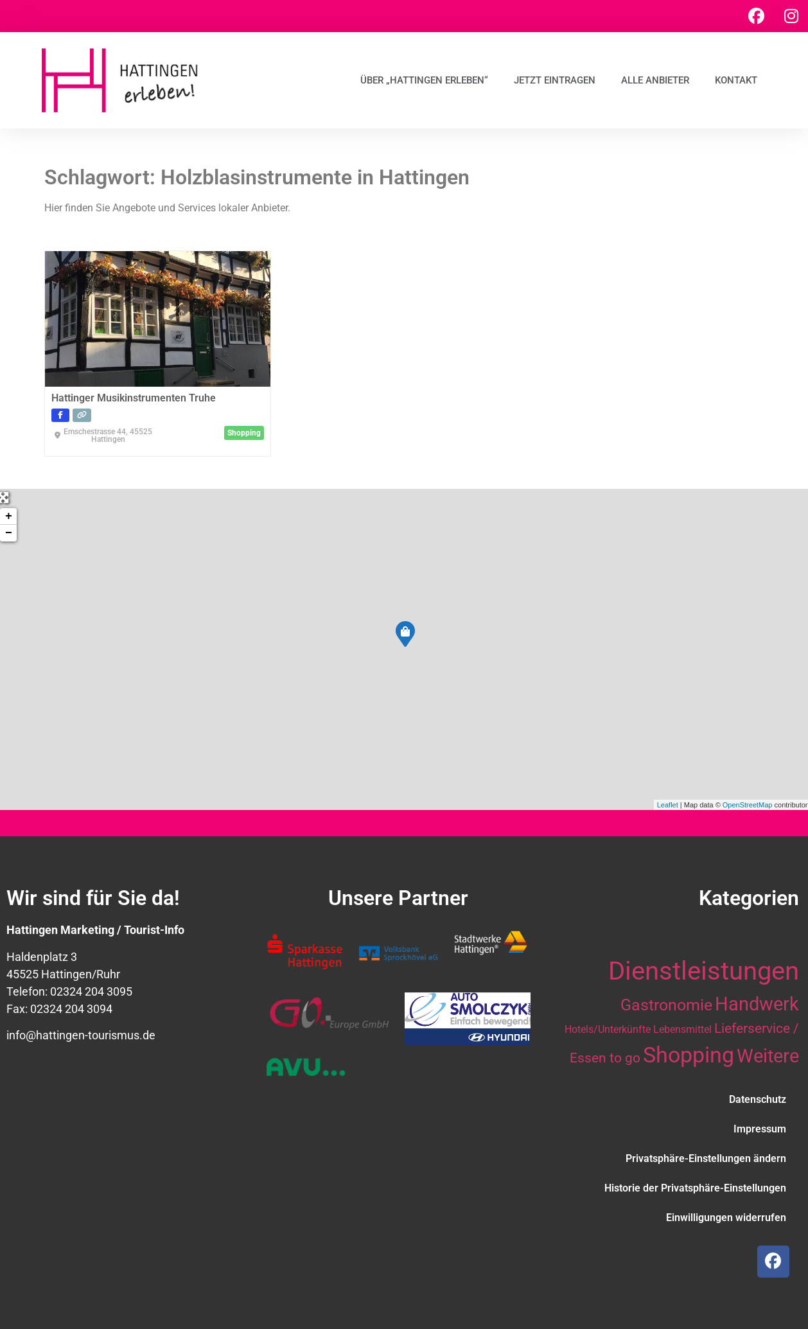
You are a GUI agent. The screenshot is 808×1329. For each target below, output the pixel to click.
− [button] (8, 533)
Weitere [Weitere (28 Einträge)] (768, 1056)
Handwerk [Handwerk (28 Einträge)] (757, 1004)
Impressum (759, 1129)
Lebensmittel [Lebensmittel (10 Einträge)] (682, 1029)
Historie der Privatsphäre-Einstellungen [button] (695, 1188)
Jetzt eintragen (554, 80)
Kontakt (736, 80)
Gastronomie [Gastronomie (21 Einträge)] (666, 1004)
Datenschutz (757, 1099)
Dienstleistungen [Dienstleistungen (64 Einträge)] (703, 971)
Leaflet (667, 805)
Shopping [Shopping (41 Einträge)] (688, 1055)
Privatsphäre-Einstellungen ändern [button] (706, 1158)
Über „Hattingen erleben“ (424, 80)
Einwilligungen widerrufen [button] (726, 1217)
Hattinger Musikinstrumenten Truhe (133, 398)
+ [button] (8, 516)
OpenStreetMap (748, 805)
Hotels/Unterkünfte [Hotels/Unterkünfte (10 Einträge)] (608, 1029)
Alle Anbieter (655, 80)
